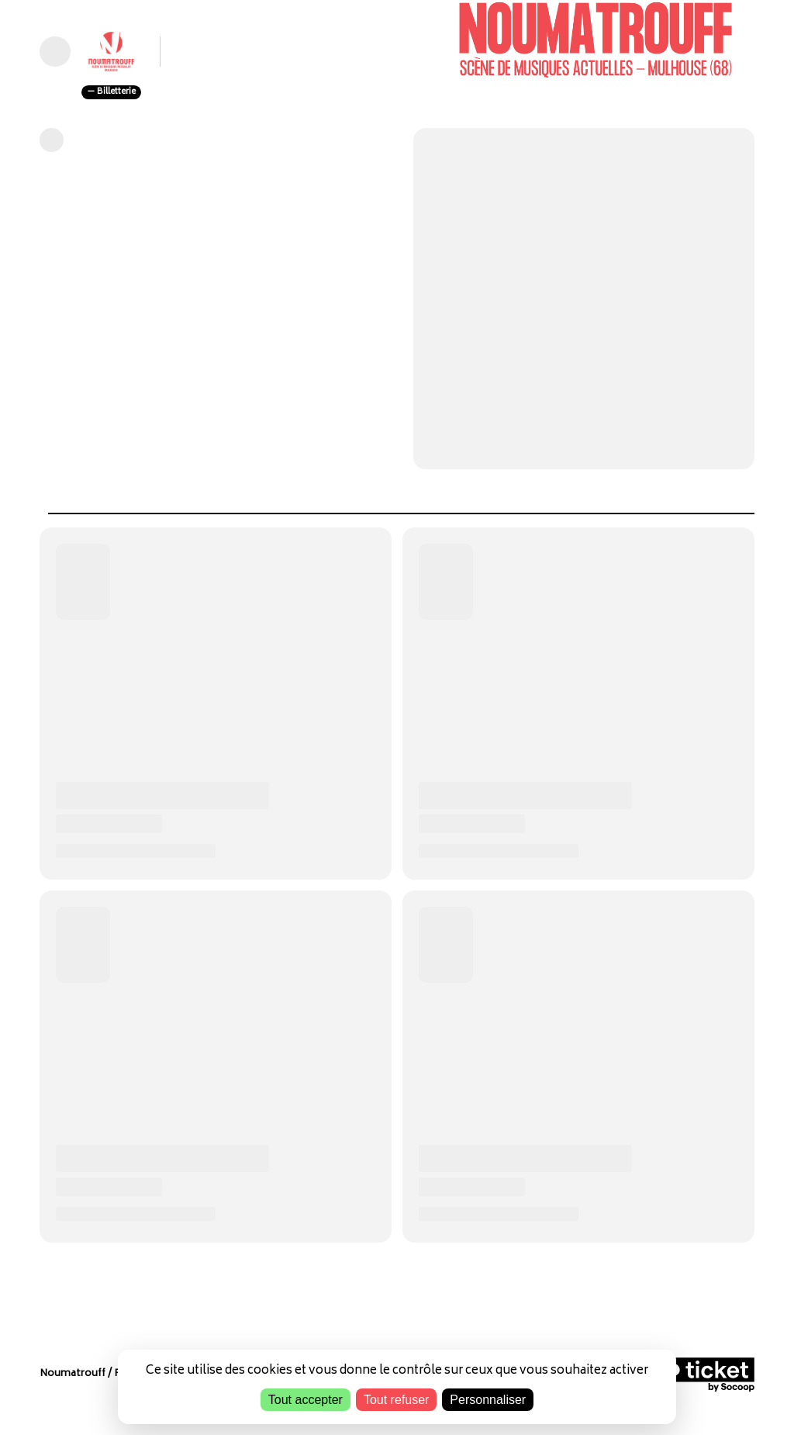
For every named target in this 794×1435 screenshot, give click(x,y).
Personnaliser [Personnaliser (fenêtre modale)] (488, 1399)
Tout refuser (396, 1399)
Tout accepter (305, 1399)
